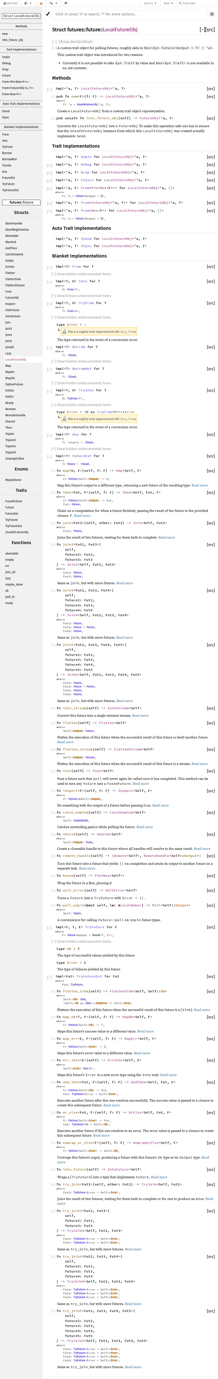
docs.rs (148, 3)
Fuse (8, 291)
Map (8, 366)
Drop (5, 69)
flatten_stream (78, 749)
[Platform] (53, 3)
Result (96, 935)
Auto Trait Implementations (21, 104)
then (67, 492)
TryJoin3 (10, 440)
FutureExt (8, 178)
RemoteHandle (15, 415)
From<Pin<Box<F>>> (15, 82)
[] (202, 30)
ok (7, 591)
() (170, 188)
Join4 (8, 335)
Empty (9, 260)
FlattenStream (15, 285)
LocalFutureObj (15, 359)
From (5, 134)
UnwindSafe (80, 820)
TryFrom (7, 147)
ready (9, 603)
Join (7, 322)
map (66, 470)
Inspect (10, 304)
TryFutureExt (10, 190)
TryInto (6, 165)
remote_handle (76, 855)
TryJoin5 (10, 452)
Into (4, 141)
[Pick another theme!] (48, 14)
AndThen (11, 248)
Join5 (8, 341)
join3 (68, 544)
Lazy (8, 353)
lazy (8, 578)
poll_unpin (73, 905)
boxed (68, 875)
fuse (67, 771)
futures (15, 202)
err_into (71, 1060)
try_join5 (72, 1311)
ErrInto (9, 267)
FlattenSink (13, 279)
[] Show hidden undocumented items (81, 274)
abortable (12, 553)
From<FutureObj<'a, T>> (18, 88)
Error (72, 324)
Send (87, 238)
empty (9, 560)
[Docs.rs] (10, 3)
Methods (21, 26)
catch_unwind (75, 812)
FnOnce (72, 479)
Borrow (7, 153)
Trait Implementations (21, 49)
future (28, 202)
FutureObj (12, 298)
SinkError (101, 1003)
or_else (70, 1112)
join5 (68, 644)
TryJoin (9, 434)
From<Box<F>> (12, 94)
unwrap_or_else (78, 1142)
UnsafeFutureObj (16, 532)
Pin (95, 188)
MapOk (10, 378)
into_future (74, 1169)
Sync (87, 246)
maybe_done (14, 584)
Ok (69, 949)
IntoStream (12, 316)
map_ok (69, 1017)
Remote (10, 409)
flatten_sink (75, 991)
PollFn (9, 397)
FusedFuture (13, 501)
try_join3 (72, 1211)
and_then (71, 1082)
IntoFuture (12, 310)
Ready (9, 403)
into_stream (74, 708)
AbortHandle (13, 223)
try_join (71, 1184)
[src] (210, 30)
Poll (156, 905)
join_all (10, 572)
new (5, 34)
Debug (6, 63)
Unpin (6, 57)
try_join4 (72, 1256)
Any (4, 171)
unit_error (73, 890)
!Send (6, 111)
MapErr (10, 372)
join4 (68, 590)
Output (93, 479)
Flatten (10, 273)
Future (6, 75)
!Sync (5, 117)
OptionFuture (14, 384)
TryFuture (8, 184)
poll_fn (10, 597)
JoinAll (9, 347)
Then (8, 428)
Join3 (8, 329)
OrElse (9, 390)
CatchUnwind (14, 254)
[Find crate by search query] (200, 3)
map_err (70, 1038)
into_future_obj (12, 40)
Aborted (10, 242)
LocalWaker (131, 905)
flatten (70, 723)
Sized (72, 355)
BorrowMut (9, 159)
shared (69, 834)
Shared (10, 421)
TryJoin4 (10, 446)
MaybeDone (13, 480)
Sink (83, 999)
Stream (90, 757)
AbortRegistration (17, 230)
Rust (166, 3)
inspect (70, 790)
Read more (200, 485)
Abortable (12, 236)
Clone (89, 842)
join (67, 523)
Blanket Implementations (21, 127)
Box (103, 188)
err (7, 566)
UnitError (115, 890)
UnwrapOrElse (14, 458)
